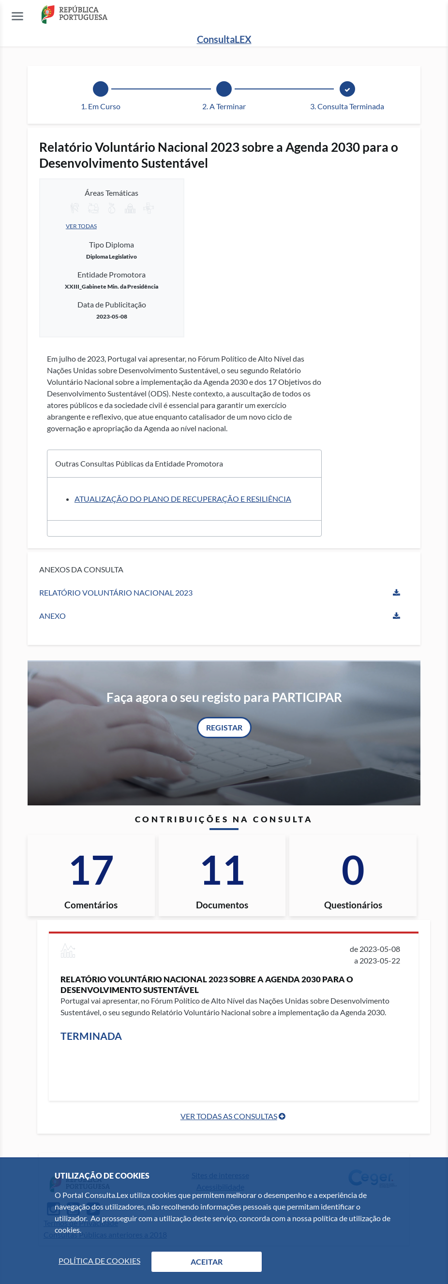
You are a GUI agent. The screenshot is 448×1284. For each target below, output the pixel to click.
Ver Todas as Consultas (228, 1116)
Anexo (52, 615)
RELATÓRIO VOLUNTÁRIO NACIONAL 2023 (116, 592)
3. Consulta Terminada (347, 106)
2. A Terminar (224, 106)
